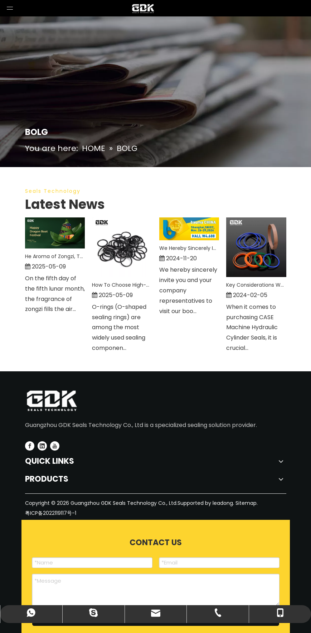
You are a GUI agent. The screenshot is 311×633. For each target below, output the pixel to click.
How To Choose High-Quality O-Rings (122, 284)
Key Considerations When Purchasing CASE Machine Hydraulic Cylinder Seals (256, 284)
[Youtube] (54, 446)
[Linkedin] (42, 446)
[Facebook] (29, 446)
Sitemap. (246, 503)
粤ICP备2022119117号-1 (50, 513)
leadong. (222, 503)
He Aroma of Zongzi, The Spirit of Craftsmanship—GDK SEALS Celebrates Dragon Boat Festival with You (55, 256)
